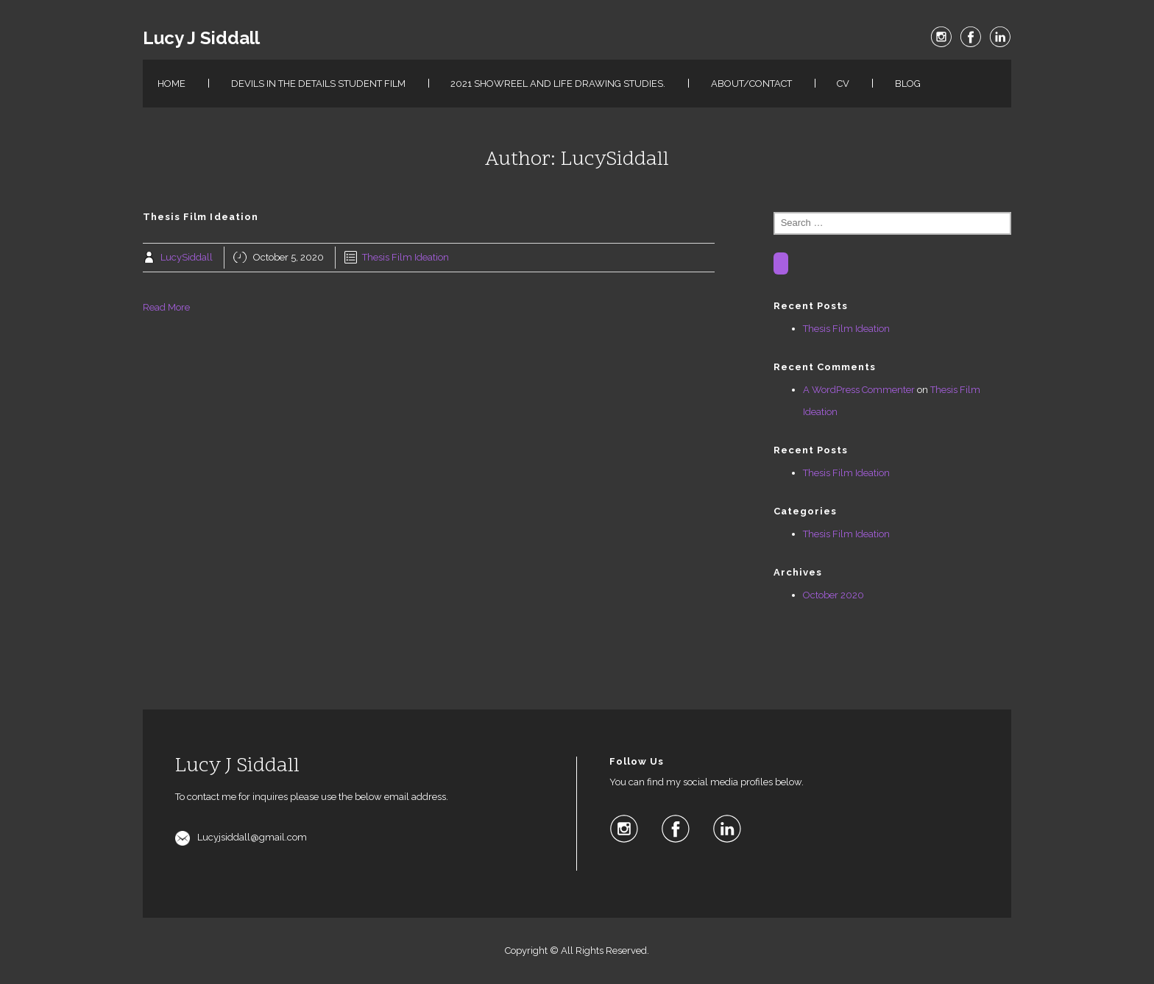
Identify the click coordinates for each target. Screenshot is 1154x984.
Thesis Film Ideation (405, 257)
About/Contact (751, 83)
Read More (166, 307)
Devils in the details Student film (318, 83)
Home (171, 83)
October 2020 (833, 595)
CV (843, 83)
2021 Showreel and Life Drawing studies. (557, 83)
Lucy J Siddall (201, 38)
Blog (908, 83)
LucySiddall (186, 257)
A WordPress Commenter (859, 389)
